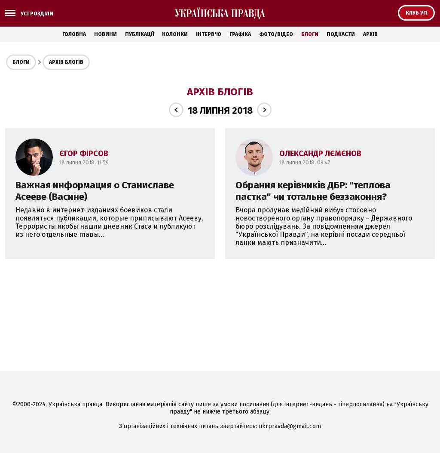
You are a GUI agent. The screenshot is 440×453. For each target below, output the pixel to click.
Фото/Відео (276, 34)
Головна (74, 34)
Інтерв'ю (208, 34)
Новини (105, 34)
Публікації (139, 34)
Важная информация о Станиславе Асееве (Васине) (94, 190)
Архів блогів (66, 62)
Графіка (240, 34)
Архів (370, 34)
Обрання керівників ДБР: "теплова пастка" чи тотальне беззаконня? (313, 190)
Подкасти (341, 34)
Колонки (175, 34)
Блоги (309, 34)
